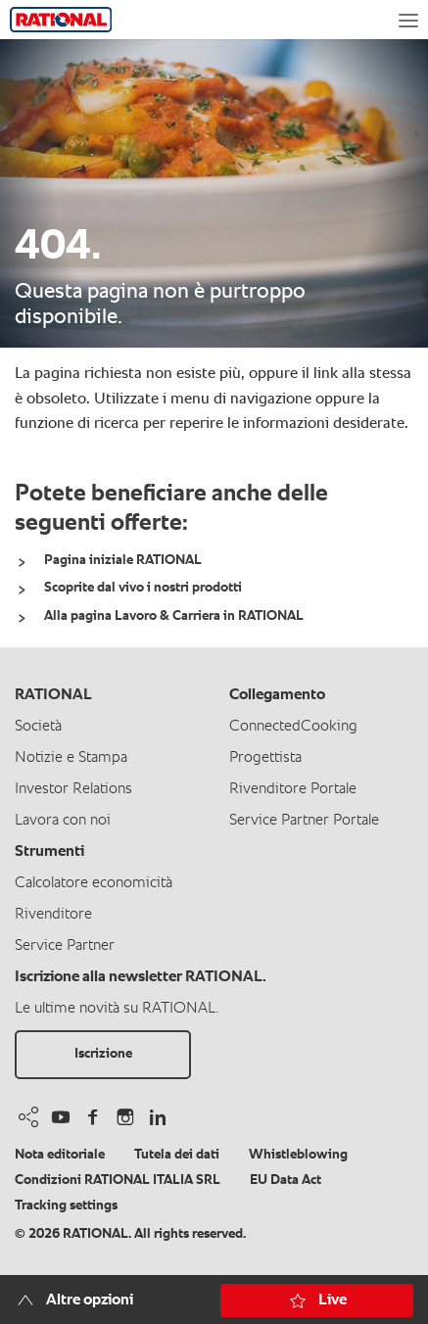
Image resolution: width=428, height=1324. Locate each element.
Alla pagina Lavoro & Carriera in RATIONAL (174, 616)
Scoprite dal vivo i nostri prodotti (143, 587)
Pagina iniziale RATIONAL (123, 560)
